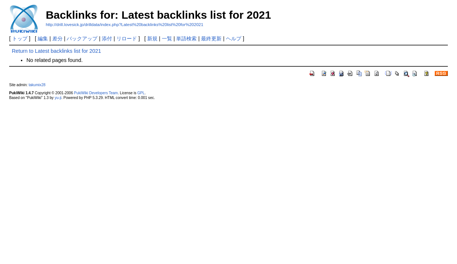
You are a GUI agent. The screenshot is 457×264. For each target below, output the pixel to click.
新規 (152, 38)
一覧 (167, 38)
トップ (19, 38)
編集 (43, 38)
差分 (57, 38)
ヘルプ (233, 38)
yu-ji (58, 98)
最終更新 (211, 38)
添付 (107, 38)
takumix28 (37, 85)
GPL (141, 93)
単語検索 (186, 38)
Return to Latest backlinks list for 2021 (56, 51)
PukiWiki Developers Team (96, 93)
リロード (126, 38)
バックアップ (82, 38)
